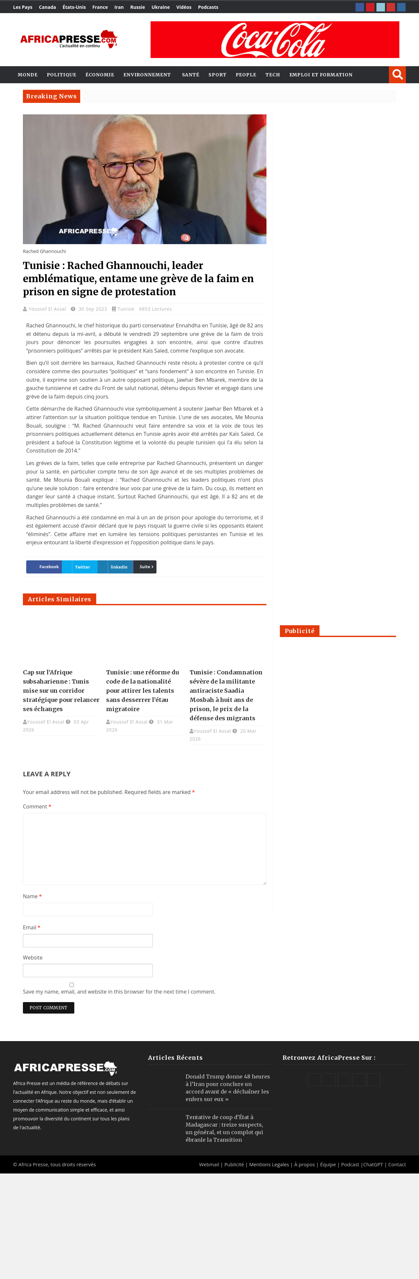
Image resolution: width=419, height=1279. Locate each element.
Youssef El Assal (48, 309)
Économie (99, 75)
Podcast (350, 1164)
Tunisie (126, 309)
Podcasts (208, 7)
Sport (218, 75)
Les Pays (22, 7)
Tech (272, 75)
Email (32, 927)
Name (32, 896)
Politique (61, 75)
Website (33, 957)
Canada (47, 7)
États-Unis (74, 7)
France (100, 7)
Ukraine (161, 7)
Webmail (209, 1164)
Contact (397, 1164)
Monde (28, 75)
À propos (304, 1164)
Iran (119, 7)
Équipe (328, 1164)
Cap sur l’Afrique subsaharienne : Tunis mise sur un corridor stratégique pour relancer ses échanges (61, 691)
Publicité (234, 1164)
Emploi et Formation (321, 75)
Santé (191, 75)
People (246, 75)
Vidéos (183, 7)
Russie (137, 7)
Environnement (147, 75)
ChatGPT (373, 1164)
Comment (37, 806)
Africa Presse (33, 1164)
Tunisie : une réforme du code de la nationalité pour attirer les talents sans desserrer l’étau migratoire (142, 691)
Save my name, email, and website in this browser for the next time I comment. (119, 991)
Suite (145, 567)
